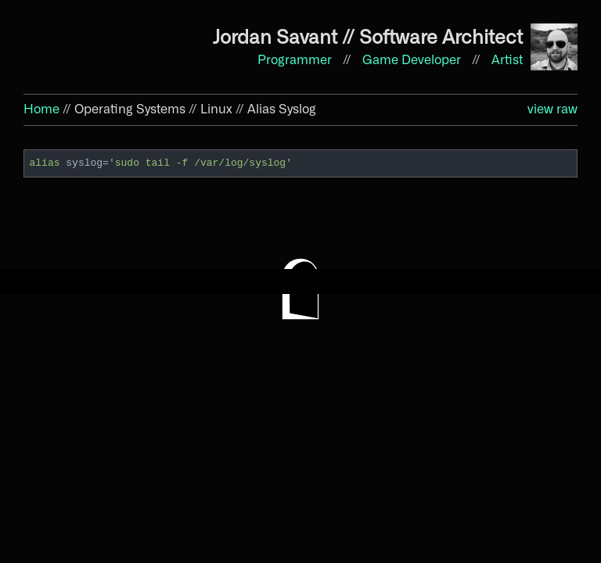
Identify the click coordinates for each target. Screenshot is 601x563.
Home (41, 109)
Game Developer (413, 60)
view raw (552, 109)
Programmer (296, 60)
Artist (507, 60)
